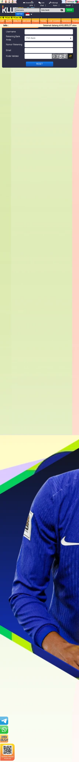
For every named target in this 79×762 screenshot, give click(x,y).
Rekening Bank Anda (13, 38)
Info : (5, 25)
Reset (39, 64)
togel (43, 21)
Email (8, 50)
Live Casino (54, 21)
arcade (27, 21)
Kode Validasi (12, 56)
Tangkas (66, 21)
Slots (9, 21)
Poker (35, 21)
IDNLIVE (17, 21)
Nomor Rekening (14, 44)
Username (11, 31)
